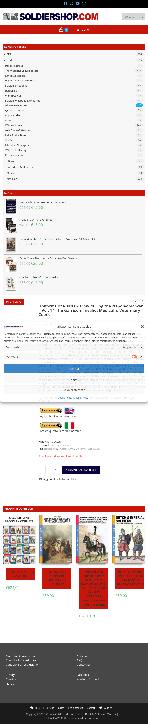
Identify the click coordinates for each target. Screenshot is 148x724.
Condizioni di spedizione (21, 651)
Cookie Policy (65, 397)
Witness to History (15, 150)
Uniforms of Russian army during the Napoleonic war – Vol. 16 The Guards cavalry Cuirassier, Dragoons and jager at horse (94, 588)
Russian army (66, 448)
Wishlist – (106, 699)
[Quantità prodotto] (48, 469)
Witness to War (14, 125)
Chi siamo (83, 647)
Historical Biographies (18, 145)
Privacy (10, 666)
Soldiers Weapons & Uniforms (22, 100)
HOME (36, 699)
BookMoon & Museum (20, 167)
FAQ (79, 651)
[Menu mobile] (83, 29)
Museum (12, 173)
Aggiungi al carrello (81, 470)
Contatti (91, 699)
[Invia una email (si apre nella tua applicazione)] (83, 3)
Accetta (74, 368)
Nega (74, 379)
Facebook (83, 666)
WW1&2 (9, 120)
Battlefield (11, 90)
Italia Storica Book (15, 135)
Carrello (50, 699)
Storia (8, 140)
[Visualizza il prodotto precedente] (135, 301)
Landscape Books (15, 75)
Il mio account (75, 699)
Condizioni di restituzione (22, 656)
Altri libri (12, 179)
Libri (9, 60)
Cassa (61, 699)
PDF (9, 54)
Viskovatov (94, 448)
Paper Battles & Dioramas (20, 80)
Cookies (11, 670)
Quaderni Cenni (14, 110)
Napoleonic (50, 448)
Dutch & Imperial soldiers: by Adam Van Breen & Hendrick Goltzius (130, 578)
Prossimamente (14, 155)
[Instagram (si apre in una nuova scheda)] (71, 3)
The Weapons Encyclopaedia (21, 70)
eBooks (11, 161)
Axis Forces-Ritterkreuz (18, 130)
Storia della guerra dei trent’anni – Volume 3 (57, 578)
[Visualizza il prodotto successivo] (142, 301)
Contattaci (83, 656)
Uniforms (81, 448)
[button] (142, 326)
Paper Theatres (14, 65)
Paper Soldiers (13, 115)
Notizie (10, 675)
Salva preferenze (74, 390)
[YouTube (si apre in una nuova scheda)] (77, 3)
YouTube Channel (88, 670)
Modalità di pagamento (20, 647)
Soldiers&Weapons (16, 85)
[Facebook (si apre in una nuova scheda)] (65, 3)
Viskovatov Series (16, 105)
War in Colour (13, 95)
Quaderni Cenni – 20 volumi (21, 574)
